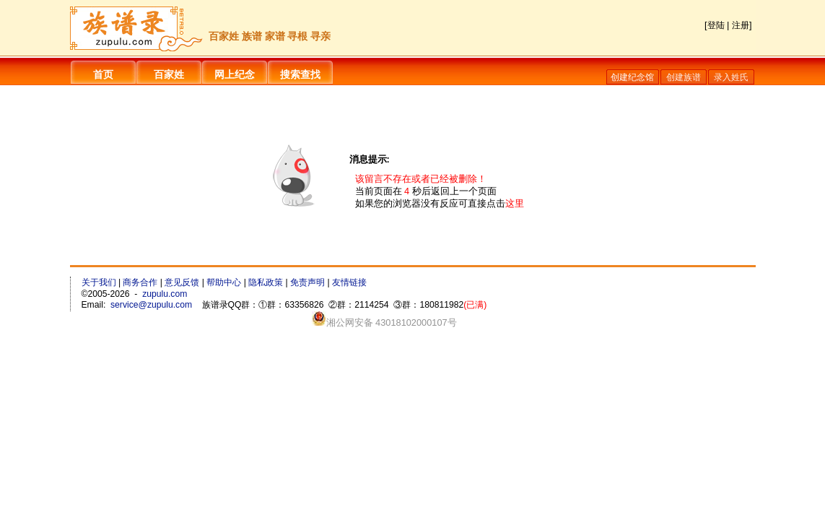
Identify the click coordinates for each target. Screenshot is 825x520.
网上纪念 (234, 74)
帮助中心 (223, 282)
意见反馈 (182, 282)
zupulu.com (164, 294)
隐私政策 (265, 282)
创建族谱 (683, 77)
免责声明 (307, 282)
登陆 (716, 25)
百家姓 (169, 74)
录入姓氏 (731, 77)
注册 (740, 25)
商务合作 (140, 282)
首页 (103, 74)
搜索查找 (300, 74)
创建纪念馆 (632, 77)
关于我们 (99, 282)
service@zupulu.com (151, 305)
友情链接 (349, 282)
